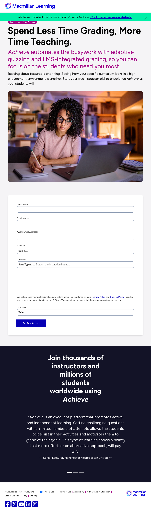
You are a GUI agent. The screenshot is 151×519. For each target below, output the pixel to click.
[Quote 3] (81, 473)
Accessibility (78, 492)
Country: (21, 245)
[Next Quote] (124, 441)
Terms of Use (65, 492)
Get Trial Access (31, 323)
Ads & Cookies (51, 492)
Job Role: (22, 307)
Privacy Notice (11, 492)
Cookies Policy (117, 297)
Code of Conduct (12, 496)
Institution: (22, 259)
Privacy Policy (98, 297)
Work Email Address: (27, 232)
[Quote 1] (69, 473)
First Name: (23, 204)
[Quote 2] (75, 473)
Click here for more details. (111, 17)
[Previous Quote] (26, 441)
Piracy (24, 496)
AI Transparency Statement (98, 492)
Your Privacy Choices (31, 492)
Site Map (33, 496)
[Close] (146, 17)
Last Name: (23, 218)
